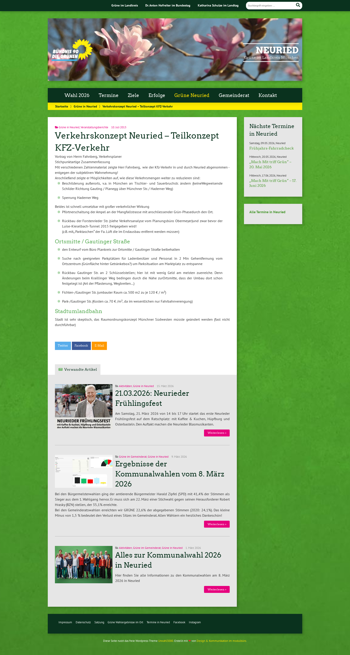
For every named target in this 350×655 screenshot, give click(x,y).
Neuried (277, 50)
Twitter (63, 345)
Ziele (133, 95)
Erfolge (156, 95)
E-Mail (99, 345)
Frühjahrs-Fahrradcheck (271, 148)
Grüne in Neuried (85, 106)
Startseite (61, 106)
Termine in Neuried (158, 622)
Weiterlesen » (217, 432)
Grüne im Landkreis (124, 5)
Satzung (99, 622)
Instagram (195, 622)
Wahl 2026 (77, 95)
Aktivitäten (125, 386)
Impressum (65, 622)
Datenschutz (83, 622)
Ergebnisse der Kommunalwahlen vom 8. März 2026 (169, 474)
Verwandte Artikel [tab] (80, 369)
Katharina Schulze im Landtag (218, 5)
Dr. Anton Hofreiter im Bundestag (167, 5)
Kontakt (267, 95)
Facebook (81, 345)
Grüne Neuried (191, 95)
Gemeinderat (234, 95)
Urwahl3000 (165, 641)
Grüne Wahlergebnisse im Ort (125, 622)
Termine (109, 95)
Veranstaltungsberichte (94, 127)
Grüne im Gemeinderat (133, 457)
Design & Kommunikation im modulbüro (221, 641)
